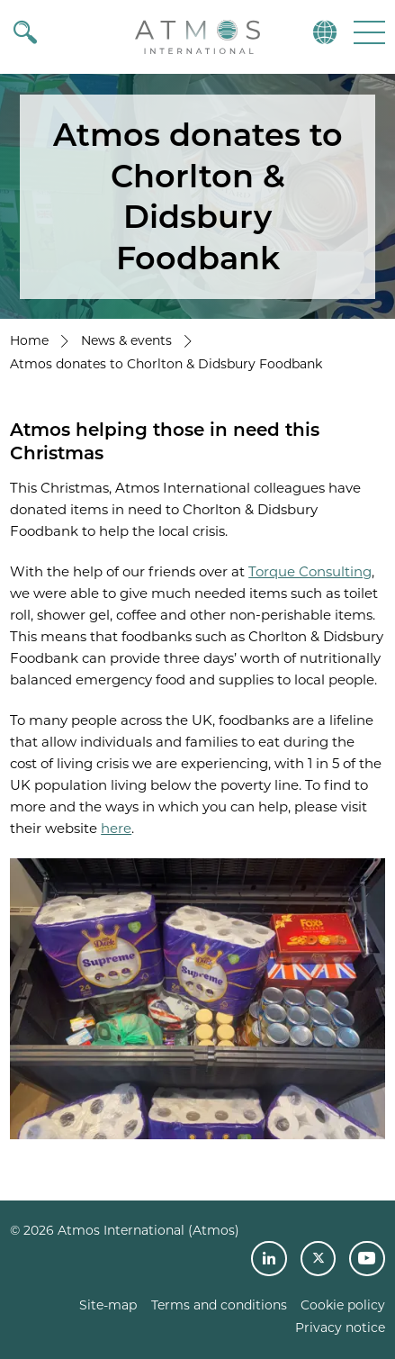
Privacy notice (340, 1327)
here (116, 828)
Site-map (108, 1305)
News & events (126, 340)
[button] (367, 32)
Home (29, 340)
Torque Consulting (310, 571)
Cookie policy (343, 1305)
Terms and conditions (219, 1305)
